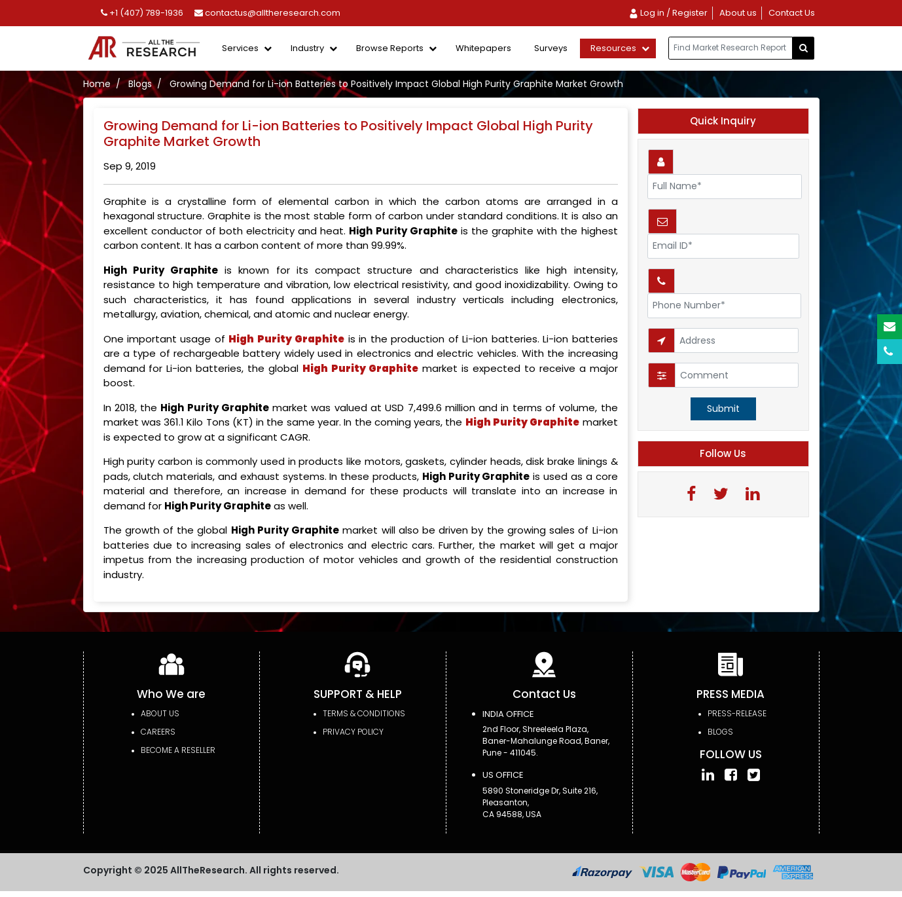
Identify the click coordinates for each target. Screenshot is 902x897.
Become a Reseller (178, 750)
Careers (158, 731)
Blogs (140, 83)
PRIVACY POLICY (353, 731)
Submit (723, 408)
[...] (730, 48)
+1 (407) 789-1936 (142, 13)
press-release (737, 713)
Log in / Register (668, 13)
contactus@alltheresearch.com (267, 13)
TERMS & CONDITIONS (364, 713)
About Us (160, 713)
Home (97, 83)
